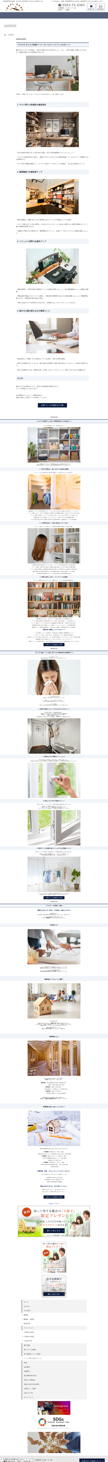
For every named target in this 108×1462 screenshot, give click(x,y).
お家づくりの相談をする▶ (52, 405)
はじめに (47, 1305)
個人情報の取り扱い (50, 1375)
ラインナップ (48, 1327)
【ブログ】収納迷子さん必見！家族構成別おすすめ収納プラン (54, 421)
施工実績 (47, 1344)
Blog (45, 1362)
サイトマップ (48, 1396)
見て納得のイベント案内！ (53, 1353)
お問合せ (91, 7)
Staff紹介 (47, 1371)
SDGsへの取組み (49, 1379)
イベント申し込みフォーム (53, 1357)
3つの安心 (47, 1310)
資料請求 (100, 7)
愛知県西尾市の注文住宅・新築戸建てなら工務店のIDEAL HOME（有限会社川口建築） (57, 1452)
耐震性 (46, 1314)
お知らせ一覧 (48, 1392)
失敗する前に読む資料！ (52, 1383)
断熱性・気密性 (49, 1318)
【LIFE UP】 (48, 1340)
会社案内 (47, 1366)
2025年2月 (51, 1203)
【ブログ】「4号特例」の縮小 (54, 905)
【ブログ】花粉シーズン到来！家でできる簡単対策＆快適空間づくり (54, 652)
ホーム (46, 1301)
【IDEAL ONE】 (49, 1336)
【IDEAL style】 (49, 1332)
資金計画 (47, 1323)
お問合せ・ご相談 (50, 1388)
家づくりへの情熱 (50, 1349)
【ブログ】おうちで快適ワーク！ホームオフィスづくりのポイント (44, 45)
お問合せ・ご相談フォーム (92, 1443)
